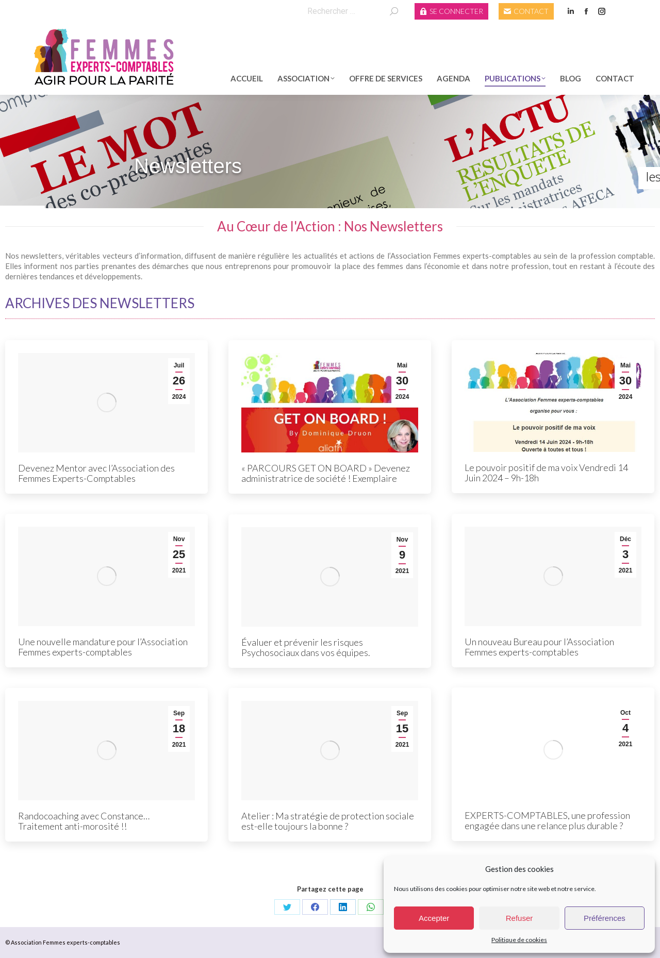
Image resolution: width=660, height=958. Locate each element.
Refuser (519, 918)
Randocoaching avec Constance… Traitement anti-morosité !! (84, 821)
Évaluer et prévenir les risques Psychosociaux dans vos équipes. (305, 647)
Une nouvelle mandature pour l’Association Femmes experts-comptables (103, 647)
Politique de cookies (519, 940)
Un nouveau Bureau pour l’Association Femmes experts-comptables (539, 647)
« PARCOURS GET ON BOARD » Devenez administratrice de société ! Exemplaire (325, 473)
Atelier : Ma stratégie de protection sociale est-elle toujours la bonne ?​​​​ (327, 821)
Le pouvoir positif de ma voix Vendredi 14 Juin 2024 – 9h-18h (546, 472)
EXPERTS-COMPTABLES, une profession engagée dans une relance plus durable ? (547, 820)
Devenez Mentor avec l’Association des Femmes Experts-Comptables (96, 473)
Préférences (604, 918)
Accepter (434, 918)
